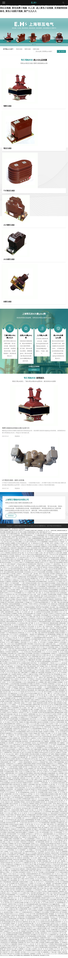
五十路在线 (52, 800)
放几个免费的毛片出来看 (25, 839)
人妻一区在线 (18, 567)
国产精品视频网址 (4, 712)
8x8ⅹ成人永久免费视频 (41, 650)
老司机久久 (46, 789)
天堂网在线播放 (21, 655)
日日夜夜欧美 (47, 578)
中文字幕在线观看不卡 (34, 719)
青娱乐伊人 (57, 698)
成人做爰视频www (42, 879)
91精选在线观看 (11, 593)
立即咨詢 (33, 369)
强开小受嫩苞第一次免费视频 (48, 743)
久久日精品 (55, 693)
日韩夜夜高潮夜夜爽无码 (32, 875)
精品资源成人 (22, 708)
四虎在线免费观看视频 (14, 605)
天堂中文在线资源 (14, 569)
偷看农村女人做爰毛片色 (16, 599)
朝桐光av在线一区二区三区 (60, 952)
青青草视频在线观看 (42, 869)
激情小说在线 (44, 597)
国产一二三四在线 (18, 764)
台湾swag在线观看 (22, 596)
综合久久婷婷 (38, 601)
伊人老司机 (6, 666)
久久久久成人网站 (41, 698)
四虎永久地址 (17, 588)
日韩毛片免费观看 (56, 623)
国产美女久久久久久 (18, 641)
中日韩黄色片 (31, 681)
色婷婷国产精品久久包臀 (60, 890)
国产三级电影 (14, 880)
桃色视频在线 (37, 597)
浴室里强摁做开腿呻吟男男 (56, 602)
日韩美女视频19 (48, 911)
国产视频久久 (35, 831)
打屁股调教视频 (17, 586)
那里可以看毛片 (52, 589)
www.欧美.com (22, 802)
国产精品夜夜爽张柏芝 (43, 602)
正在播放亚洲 (13, 554)
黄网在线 (47, 673)
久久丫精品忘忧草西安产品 (45, 677)
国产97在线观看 (48, 693)
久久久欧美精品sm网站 (22, 625)
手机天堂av (52, 918)
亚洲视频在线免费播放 (29, 609)
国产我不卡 (22, 677)
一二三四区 (22, 585)
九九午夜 (38, 920)
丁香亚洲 (21, 546)
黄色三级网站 (5, 858)
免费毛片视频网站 (15, 644)
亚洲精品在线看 (22, 578)
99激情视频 (45, 751)
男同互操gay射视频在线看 (41, 604)
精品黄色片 (18, 760)
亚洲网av (34, 952)
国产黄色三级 (49, 676)
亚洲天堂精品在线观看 (19, 938)
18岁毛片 (9, 714)
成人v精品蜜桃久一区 (10, 668)
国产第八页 (25, 567)
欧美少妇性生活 (63, 548)
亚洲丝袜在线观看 (54, 538)
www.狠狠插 (62, 634)
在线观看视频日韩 (61, 904)
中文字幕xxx (28, 556)
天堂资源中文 (51, 615)
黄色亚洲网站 (30, 542)
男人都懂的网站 (45, 954)
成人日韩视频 (22, 933)
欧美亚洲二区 (22, 714)
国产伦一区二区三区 (10, 671)
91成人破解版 (18, 543)
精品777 (33, 780)
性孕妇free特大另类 (60, 615)
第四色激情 (35, 682)
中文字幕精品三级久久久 (62, 583)
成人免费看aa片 (44, 756)
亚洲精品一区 (42, 626)
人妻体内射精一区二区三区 (26, 644)
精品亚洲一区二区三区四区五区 (21, 805)
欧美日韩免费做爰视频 (30, 938)
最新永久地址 (58, 800)
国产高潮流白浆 (23, 628)
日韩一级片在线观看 (33, 712)
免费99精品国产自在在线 (10, 930)
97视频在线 (19, 668)
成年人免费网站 (59, 577)
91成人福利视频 (31, 580)
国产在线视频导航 (7, 546)
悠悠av (24, 650)
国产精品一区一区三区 (56, 786)
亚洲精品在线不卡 (8, 808)
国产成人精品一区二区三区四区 (35, 811)
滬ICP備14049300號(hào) (54, 527)
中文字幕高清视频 (27, 869)
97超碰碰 (20, 768)
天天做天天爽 (62, 689)
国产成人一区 (31, 788)
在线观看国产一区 (28, 639)
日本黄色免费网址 (52, 792)
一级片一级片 (46, 891)
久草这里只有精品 (60, 585)
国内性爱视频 (42, 831)
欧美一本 (11, 764)
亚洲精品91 (14, 831)
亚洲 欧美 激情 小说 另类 (33, 535)
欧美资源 (55, 784)
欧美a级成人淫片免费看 (9, 558)
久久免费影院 (39, 559)
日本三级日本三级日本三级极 (53, 808)
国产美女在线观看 (10, 760)
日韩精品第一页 (26, 602)
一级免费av (38, 567)
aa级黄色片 (34, 740)
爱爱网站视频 (32, 716)
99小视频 (26, 724)
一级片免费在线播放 (56, 885)
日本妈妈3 (27, 936)
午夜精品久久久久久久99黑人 (23, 725)
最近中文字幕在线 (43, 593)
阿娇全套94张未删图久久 (23, 696)
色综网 (6, 703)
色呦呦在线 (15, 741)
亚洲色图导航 (36, 957)
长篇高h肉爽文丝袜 (12, 655)
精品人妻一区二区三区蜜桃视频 (54, 657)
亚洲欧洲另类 (43, 939)
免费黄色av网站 (36, 706)
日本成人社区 (44, 922)
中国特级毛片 (15, 714)
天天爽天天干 (46, 773)
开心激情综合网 (54, 781)
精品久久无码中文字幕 (12, 724)
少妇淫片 (25, 599)
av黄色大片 (22, 564)
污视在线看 (33, 895)
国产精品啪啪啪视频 (63, 681)
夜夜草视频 (59, 901)
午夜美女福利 (16, 754)
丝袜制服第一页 (61, 684)
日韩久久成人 (7, 811)
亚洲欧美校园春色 (8, 572)
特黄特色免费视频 (6, 752)
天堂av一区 (47, 668)
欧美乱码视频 (57, 831)
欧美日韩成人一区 (9, 589)
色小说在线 (3, 855)
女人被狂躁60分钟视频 (26, 746)
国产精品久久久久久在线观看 (10, 759)
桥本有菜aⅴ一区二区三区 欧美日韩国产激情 (34, 762)
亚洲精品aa (62, 832)
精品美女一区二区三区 (20, 553)
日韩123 (34, 869)
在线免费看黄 (54, 681)
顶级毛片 (59, 805)
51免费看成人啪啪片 (8, 588)
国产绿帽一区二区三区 (34, 625)
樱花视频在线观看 (59, 714)
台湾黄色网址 (28, 917)
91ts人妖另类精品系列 (54, 617)
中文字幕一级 (58, 883)
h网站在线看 (54, 668)
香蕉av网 (33, 896)
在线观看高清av (58, 601)
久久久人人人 (57, 665)
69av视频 (33, 936)
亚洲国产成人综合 (46, 931)
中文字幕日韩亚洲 (14, 871)
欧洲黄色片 (19, 676)
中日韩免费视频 (18, 594)
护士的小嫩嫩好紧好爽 (29, 661)
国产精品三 (24, 954)
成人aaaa (63, 676)
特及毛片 (27, 880)
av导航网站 (51, 946)
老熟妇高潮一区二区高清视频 (61, 730)
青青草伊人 (36, 605)
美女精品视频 (24, 738)
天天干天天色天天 (14, 636)
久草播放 (58, 791)
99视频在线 (44, 548)
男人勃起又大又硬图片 (33, 652)
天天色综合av (52, 724)
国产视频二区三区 (31, 861)
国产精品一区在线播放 (39, 933)
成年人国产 (12, 657)
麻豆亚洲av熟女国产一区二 (27, 642)
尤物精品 (21, 724)
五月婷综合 (55, 856)
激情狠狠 (63, 863)
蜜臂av (62, 569)
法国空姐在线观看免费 (8, 901)
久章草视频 (61, 767)
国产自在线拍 (26, 926)
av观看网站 (10, 781)
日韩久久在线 (64, 875)
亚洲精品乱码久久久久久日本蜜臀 (57, 788)
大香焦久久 (32, 736)
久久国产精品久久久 (14, 712)
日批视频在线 (3, 949)
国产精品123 (12, 562)
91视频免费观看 (51, 775)
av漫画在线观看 (33, 724)
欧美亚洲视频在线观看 (41, 583)
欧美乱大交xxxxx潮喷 (9, 553)
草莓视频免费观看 (54, 778)
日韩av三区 (39, 582)
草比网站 (20, 615)
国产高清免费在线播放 (26, 706)
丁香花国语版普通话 (63, 639)
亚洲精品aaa (35, 538)
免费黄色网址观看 (9, 775)
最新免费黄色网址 (9, 613)
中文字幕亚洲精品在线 (11, 634)
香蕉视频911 (63, 633)
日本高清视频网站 (33, 591)
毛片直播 (6, 789)
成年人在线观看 (12, 676)
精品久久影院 (46, 895)
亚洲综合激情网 (60, 724)
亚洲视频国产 (50, 572)
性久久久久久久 (34, 824)
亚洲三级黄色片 (55, 613)
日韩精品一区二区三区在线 (10, 853)
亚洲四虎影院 (5, 657)
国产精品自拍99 (23, 732)
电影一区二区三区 (13, 626)
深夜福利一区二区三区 (60, 720)
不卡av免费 (8, 689)
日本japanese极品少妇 (22, 566)
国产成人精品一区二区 (55, 701)
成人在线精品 (63, 628)
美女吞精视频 (29, 655)
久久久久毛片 (54, 955)
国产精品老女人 (50, 703)
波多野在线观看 (18, 832)
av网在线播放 (31, 786)
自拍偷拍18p (24, 601)
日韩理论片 (53, 759)
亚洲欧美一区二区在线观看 (22, 591)
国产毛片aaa (40, 807)
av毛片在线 (57, 695)
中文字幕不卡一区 (27, 792)
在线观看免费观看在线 (52, 689)
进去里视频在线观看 (36, 641)
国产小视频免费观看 (47, 621)
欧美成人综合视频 (46, 660)
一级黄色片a (61, 578)
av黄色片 (9, 548)
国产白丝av (30, 596)
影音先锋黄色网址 (25, 955)
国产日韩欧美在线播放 (45, 535)
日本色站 (26, 791)
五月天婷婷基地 (9, 791)
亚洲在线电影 (43, 942)
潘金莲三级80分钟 (48, 952)
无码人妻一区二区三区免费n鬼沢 (44, 618)
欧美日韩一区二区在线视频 (37, 794)
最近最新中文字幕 (44, 957)
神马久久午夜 (23, 542)
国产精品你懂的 (28, 666)
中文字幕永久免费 (63, 649)
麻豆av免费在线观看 (9, 574)
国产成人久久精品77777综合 (38, 637)
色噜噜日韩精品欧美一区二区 (12, 559)
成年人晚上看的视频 (53, 922)
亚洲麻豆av (59, 754)
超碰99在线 (25, 923)
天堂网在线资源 (4, 942)
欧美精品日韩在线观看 (31, 585)
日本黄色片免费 (6, 955)
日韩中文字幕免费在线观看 (26, 551)
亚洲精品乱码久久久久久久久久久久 (24, 607)
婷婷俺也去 (50, 700)
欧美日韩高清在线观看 (39, 727)
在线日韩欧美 (36, 655)
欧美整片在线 (27, 641)
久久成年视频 (24, 605)
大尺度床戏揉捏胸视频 (36, 730)
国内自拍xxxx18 (37, 545)
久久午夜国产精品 (44, 741)
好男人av (59, 789)
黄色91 (29, 722)
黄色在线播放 (31, 567)
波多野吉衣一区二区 (29, 561)
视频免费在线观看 (39, 558)
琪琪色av (7, 891)
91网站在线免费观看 (23, 776)
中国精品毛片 (64, 617)
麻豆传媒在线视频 (30, 947)
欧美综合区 (9, 792)
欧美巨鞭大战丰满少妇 (33, 738)
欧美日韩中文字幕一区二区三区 (27, 559)
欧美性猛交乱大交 (50, 819)
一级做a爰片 (32, 636)
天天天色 (33, 582)
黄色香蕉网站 (48, 674)
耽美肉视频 (56, 926)
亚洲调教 (29, 577)
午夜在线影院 (14, 578)
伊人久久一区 (21, 947)
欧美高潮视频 (22, 538)
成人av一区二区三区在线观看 (16, 661)
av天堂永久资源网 (20, 545)
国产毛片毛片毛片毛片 (48, 669)
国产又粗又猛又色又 (20, 821)
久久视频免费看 (49, 926)
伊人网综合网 (55, 867)
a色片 (54, 677)
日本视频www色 (61, 824)
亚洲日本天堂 (3, 696)
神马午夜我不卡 (8, 799)
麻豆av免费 (37, 752)
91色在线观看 (11, 751)
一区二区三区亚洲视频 (42, 800)
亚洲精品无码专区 (15, 660)
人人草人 (17, 738)
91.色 (27, 629)
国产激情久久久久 (7, 663)
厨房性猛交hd (18, 650)
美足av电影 (52, 609)
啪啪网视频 (64, 853)
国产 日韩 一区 (29, 545)
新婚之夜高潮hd (7, 615)
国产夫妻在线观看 (61, 896)
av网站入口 (25, 676)
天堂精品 (25, 735)
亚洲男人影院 (53, 847)
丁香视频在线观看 (63, 732)
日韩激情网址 (15, 583)
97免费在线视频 (30, 893)
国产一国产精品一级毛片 (48, 545)
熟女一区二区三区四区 (14, 618)
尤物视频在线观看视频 (30, 856)
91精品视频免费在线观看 (40, 639)
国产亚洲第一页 (39, 821)
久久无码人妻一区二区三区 (40, 607)
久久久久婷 (37, 561)
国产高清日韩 (10, 556)
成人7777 (52, 577)
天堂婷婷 (39, 931)
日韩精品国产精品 (43, 764)
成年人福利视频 (43, 562)
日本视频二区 (29, 570)
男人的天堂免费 (23, 807)
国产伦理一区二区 (51, 708)
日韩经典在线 (58, 658)
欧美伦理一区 (53, 904)
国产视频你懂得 (54, 859)
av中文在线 (20, 831)
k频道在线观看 (55, 633)
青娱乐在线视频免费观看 (7, 732)
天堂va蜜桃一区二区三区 (7, 537)
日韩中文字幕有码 (34, 847)
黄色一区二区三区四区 (44, 594)
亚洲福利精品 (51, 685)
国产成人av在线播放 (15, 955)
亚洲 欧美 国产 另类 (19, 556)
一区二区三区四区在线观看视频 (14, 684)
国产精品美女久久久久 (37, 577)
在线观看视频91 (20, 669)
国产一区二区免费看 (13, 690)
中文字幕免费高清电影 (44, 824)
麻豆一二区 (6, 770)
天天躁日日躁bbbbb (55, 582)
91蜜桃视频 (65, 883)
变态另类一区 (38, 813)
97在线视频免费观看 (51, 588)
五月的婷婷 (34, 950)
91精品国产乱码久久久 (54, 543)
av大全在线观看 (41, 703)
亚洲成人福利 (32, 872)
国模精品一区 (23, 811)
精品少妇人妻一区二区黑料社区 (7, 733)
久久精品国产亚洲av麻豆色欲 (10, 909)
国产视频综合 (7, 848)
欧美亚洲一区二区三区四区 (24, 623)
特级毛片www (55, 535)
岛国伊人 (4, 887)
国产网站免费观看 (18, 621)
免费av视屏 (15, 546)
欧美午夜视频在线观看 (36, 556)
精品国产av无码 (11, 949)
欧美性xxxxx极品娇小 (32, 802)
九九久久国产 (26, 543)
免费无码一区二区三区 (20, 558)
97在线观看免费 (45, 920)
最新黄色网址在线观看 (35, 610)
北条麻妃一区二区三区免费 (60, 540)
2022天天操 (32, 813)
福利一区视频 (57, 954)
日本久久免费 (63, 837)
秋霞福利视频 (60, 764)
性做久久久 (34, 800)
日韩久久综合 (27, 550)
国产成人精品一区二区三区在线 (25, 554)
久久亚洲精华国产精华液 (8, 633)
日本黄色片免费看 (31, 931)
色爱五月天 (61, 637)
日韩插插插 (59, 941)
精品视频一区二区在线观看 (31, 909)
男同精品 (23, 803)
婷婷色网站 (51, 722)
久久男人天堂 (64, 574)
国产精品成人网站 (16, 674)
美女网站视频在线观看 (53, 559)
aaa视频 (62, 538)
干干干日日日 (15, 564)
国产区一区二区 (21, 867)
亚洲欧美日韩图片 (15, 752)
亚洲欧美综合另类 (63, 760)
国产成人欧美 (20, 744)
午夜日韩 (2, 542)
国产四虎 (12, 891)
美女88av (65, 706)
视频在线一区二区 (47, 837)
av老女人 (8, 895)
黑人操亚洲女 (62, 593)
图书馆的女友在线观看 (5, 564)
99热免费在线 (12, 607)
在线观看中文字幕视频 (62, 596)
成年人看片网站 (36, 934)
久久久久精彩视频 (8, 577)
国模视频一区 (33, 698)
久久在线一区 (21, 853)
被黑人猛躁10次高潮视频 (51, 684)
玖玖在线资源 (31, 620)
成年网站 (56, 545)
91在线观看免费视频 (52, 770)
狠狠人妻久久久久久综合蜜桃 (14, 800)
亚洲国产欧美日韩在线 (14, 703)
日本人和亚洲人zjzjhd (8, 621)
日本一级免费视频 (12, 872)
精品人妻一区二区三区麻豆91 (29, 649)
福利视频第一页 (52, 915)
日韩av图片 (49, 933)
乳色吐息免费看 (41, 574)
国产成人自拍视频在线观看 (23, 665)
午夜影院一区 (59, 743)
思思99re (8, 917)
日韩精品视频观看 (22, 637)
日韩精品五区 (50, 879)
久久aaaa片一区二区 (60, 685)
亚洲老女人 (6, 928)
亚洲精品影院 (54, 872)
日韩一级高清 (40, 858)
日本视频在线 (56, 574)
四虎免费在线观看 (6, 538)
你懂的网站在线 (8, 754)
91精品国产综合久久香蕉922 (12, 681)
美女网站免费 (31, 898)
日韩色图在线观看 (19, 604)
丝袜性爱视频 (41, 802)
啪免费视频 (55, 548)
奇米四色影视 (27, 574)
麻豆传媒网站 (63, 690)
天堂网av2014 (9, 818)
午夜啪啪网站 (28, 617)
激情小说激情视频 (59, 661)
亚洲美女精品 (55, 542)
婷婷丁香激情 (41, 735)
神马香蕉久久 (17, 577)
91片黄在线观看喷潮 (14, 542)
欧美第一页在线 (4, 669)
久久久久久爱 (40, 693)
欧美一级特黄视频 (22, 535)
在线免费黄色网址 (23, 636)
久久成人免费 (27, 950)
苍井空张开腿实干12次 (38, 746)
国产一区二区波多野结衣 (52, 637)
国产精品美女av (53, 599)
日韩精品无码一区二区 (31, 679)
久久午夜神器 (19, 671)
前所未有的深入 (54, 832)
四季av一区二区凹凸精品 (41, 642)
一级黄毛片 (41, 679)
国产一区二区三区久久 (31, 612)
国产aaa (63, 623)
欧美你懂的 (41, 538)
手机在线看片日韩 (33, 776)
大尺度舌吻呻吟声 (11, 856)
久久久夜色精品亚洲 (34, 647)
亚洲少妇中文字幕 (22, 580)
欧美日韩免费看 (50, 620)
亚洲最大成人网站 (13, 911)
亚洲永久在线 (53, 829)
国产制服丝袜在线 (12, 695)
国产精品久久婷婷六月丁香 (53, 562)
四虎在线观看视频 (36, 899)
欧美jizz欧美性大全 (53, 597)
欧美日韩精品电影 (30, 708)
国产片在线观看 (37, 615)
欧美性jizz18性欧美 (14, 826)
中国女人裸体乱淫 (25, 703)
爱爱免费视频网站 (46, 663)
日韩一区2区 (28, 658)
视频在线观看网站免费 (11, 623)
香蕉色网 (45, 559)
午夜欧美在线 (3, 629)
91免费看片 (41, 912)
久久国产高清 (41, 671)
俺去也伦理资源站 (11, 625)
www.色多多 (5, 562)
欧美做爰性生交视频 (62, 704)
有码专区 (49, 641)
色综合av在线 (43, 687)
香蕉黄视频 (34, 839)
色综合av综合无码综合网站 (41, 589)
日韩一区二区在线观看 (31, 714)
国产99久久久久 (39, 835)
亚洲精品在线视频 (49, 944)
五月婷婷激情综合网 (51, 626)
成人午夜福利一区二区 (16, 620)
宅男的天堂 (41, 591)
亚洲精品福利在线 (42, 700)
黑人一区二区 (46, 582)
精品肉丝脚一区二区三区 (61, 923)
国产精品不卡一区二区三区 (46, 652)
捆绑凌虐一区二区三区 (61, 626)
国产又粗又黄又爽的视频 (40, 770)
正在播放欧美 (14, 689)
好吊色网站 (3, 714)
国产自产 (23, 730)
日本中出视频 (4, 877)
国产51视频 (21, 778)
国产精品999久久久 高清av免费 (54, 554)
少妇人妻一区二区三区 (32, 553)
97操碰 (56, 634)
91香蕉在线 (9, 596)
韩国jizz (46, 947)
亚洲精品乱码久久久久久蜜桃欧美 (14, 765)
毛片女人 (37, 922)
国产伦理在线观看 (9, 604)
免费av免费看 (24, 674)
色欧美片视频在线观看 (11, 535)
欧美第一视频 (64, 808)
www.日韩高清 (53, 895)
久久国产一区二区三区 (59, 725)
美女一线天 (58, 719)
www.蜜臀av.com (46, 786)
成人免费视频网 (7, 700)
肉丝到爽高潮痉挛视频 (43, 612)
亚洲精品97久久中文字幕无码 (42, 701)
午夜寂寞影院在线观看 (12, 629)
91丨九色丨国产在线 (40, 827)
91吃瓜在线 (18, 784)
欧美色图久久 (62, 859)
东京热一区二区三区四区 (28, 663)
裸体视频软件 (4, 781)
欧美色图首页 (62, 693)
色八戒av (65, 941)
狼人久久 (6, 911)
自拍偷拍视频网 (4, 676)
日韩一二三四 (23, 840)
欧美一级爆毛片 (20, 593)
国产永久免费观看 (57, 736)
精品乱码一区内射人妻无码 (15, 847)
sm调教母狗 (8, 583)
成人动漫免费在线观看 (31, 633)
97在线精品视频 (44, 796)
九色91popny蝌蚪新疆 (31, 829)
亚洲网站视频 (61, 605)
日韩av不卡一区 (44, 711)
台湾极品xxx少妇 (24, 647)
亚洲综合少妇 (40, 952)
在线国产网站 (14, 538)
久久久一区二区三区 (43, 839)
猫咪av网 (47, 888)
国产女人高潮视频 (6, 578)
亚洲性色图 (46, 577)
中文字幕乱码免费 (14, 585)
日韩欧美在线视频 (41, 633)
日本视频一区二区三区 (36, 837)
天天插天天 (54, 641)
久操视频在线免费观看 (45, 797)
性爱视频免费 (24, 711)
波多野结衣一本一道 (14, 794)
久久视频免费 (25, 864)
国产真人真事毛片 (5, 585)
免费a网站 (48, 885)
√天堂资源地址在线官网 (48, 898)
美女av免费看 (57, 799)
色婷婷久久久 (48, 542)
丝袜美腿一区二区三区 (58, 653)
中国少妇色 (52, 629)
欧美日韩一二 (7, 620)
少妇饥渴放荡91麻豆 (23, 652)
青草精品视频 (37, 570)
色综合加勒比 (46, 575)
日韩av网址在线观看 (29, 799)
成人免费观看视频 (52, 751)
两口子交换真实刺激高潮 (46, 738)
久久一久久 (5, 652)
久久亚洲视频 (49, 644)
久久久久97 (24, 577)
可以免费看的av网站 (18, 537)
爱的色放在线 (17, 746)
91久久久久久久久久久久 (20, 808)
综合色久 (59, 829)
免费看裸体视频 (52, 744)
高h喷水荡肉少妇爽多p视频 (15, 743)
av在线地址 (38, 660)
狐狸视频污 (33, 842)
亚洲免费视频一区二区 (60, 553)
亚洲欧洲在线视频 (28, 767)
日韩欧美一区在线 (53, 732)
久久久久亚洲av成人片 (47, 871)
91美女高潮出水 (8, 582)
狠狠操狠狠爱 (54, 578)
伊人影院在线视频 (4, 708)
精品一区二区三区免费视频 (54, 839)
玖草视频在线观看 (26, 800)
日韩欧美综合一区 (41, 566)
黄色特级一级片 (49, 843)
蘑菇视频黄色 (38, 898)
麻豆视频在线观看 (46, 551)
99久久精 (15, 596)
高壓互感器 (36, 49)
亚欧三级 (34, 792)
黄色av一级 (22, 569)
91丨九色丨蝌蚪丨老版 (54, 604)
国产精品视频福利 (41, 866)
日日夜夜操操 (28, 891)
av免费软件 (5, 941)
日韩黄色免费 (15, 883)
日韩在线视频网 (45, 617)
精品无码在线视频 (19, 574)
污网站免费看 (17, 893)
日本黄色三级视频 (12, 722)
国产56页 (48, 928)
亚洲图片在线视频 (13, 839)
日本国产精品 (11, 650)
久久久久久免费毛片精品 (24, 895)
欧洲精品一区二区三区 (54, 950)
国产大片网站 (21, 880)
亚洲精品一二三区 (42, 689)
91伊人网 (22, 617)
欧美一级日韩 (21, 740)
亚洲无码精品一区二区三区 (25, 789)
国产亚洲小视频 (52, 704)
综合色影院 (6, 847)
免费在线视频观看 (27, 797)
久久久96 (18, 711)
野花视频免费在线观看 (11, 936)
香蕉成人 (11, 832)
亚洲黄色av (46, 631)
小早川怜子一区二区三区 (42, 840)
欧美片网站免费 (21, 759)
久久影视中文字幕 (9, 567)
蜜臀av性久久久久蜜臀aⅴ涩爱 (28, 618)
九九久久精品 (37, 893)
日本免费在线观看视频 (49, 912)
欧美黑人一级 (61, 597)
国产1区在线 (4, 641)
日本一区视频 (57, 679)
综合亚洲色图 (34, 550)
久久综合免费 (11, 591)
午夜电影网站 (5, 605)
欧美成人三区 (53, 826)
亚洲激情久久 (7, 933)
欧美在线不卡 (44, 561)
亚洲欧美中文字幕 (9, 926)
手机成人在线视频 (15, 551)
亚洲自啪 (28, 677)
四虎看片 (16, 762)
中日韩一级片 (35, 594)
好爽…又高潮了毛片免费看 (40, 596)
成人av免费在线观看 (5, 551)
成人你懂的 (50, 890)
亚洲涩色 (36, 593)
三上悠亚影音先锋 (13, 708)
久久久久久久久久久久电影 (16, 666)
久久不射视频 (26, 773)
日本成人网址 (17, 898)
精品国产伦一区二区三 (31, 689)
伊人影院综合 (52, 741)
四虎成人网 (32, 660)
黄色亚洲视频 (49, 574)
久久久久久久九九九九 (16, 869)
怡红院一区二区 (24, 681)
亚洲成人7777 (49, 566)
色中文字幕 (15, 796)
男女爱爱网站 (56, 757)
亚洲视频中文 (40, 749)
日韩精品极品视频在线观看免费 (57, 612)
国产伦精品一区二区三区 (36, 773)
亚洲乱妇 (19, 575)
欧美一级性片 (41, 768)
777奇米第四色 (60, 607)
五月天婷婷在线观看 (20, 589)
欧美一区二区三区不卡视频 (42, 580)
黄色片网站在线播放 (53, 711)
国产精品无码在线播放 (59, 620)
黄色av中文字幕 (31, 558)
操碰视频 (16, 628)
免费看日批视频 (27, 765)
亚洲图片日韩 (42, 676)
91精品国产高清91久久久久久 (42, 564)
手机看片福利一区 (18, 797)
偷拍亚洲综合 (57, 566)
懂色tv (43, 567)
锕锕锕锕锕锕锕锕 (17, 698)
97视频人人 (32, 851)
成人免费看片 (29, 569)
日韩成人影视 (27, 621)
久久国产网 (45, 615)
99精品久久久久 (58, 717)
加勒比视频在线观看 (48, 835)
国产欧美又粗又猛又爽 (50, 864)
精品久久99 (13, 561)
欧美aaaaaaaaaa (44, 754)
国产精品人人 (59, 740)
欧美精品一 (44, 938)
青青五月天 (60, 895)
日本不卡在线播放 (40, 673)
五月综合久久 (17, 633)
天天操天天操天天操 (25, 824)
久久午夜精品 (49, 748)
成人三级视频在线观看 (53, 561)
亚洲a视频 (31, 586)
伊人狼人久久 (57, 925)
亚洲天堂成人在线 (46, 586)
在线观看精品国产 (44, 665)
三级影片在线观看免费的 (7, 730)
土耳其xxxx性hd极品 (52, 546)
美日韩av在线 (27, 653)
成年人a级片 (38, 586)
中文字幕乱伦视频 (29, 867)
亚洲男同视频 (35, 658)
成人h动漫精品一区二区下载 (51, 909)
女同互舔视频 (20, 561)
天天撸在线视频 (6, 717)
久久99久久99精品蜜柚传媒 (29, 684)
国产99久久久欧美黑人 (18, 609)
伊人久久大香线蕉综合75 (60, 835)
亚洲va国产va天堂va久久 (42, 788)
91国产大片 (50, 930)
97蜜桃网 (24, 784)
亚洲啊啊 (13, 545)
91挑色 (31, 597)
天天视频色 (26, 863)
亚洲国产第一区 (61, 588)
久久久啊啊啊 (31, 674)
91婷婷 (6, 542)
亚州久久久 (29, 538)
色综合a (57, 914)
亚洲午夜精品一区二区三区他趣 (52, 768)
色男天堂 (7, 599)
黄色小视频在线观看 (29, 669)
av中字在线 (46, 599)
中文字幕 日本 (51, 754)
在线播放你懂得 (43, 712)
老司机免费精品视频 (45, 847)
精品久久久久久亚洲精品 (10, 813)
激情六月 (9, 709)
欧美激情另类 (62, 872)
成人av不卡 (34, 574)
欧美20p (4, 540)
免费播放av (63, 559)
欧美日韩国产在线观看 (43, 550)
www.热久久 (36, 764)
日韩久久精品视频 (39, 947)
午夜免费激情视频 (59, 851)
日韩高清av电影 (38, 551)
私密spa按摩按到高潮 (48, 540)
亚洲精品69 (61, 807)
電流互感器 (19, 49)
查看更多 (11, 517)
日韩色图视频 (3, 655)
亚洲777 (5, 593)
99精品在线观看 (22, 679)
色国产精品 (19, 602)
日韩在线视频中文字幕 (44, 605)
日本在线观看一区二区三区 (38, 810)
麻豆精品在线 (17, 786)
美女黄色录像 (62, 666)
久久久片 (28, 780)
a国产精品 (18, 657)
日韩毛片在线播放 (12, 652)
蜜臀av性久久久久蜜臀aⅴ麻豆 (56, 880)
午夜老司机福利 (48, 728)
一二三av (21, 653)
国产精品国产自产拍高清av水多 (36, 791)
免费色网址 (22, 871)
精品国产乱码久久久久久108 (31, 546)
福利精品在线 (25, 586)
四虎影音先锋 (54, 605)
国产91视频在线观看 (27, 890)
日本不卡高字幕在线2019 (22, 597)
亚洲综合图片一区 (23, 690)
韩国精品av (7, 580)
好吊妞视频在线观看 (39, 542)
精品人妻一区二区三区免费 (49, 783)
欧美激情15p (9, 679)
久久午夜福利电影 (47, 813)
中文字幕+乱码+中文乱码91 (47, 725)
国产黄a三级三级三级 (42, 696)
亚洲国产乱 (23, 548)
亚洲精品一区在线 (23, 770)
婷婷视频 (47, 682)
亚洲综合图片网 (11, 711)
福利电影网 (9, 741)
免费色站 (23, 842)
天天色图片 (38, 736)
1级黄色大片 (57, 644)
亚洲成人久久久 (35, 845)
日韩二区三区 (62, 821)
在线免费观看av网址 (9, 649)
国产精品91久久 (30, 835)
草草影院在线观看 (22, 887)
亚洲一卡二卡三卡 (12, 693)
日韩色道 (21, 762)
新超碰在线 (39, 818)
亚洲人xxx (12, 543)
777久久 (12, 717)
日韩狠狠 (11, 858)
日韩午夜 (40, 776)
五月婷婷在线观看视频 (25, 582)
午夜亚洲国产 (40, 888)
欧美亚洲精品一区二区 (52, 639)
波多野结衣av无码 (32, 879)
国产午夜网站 (55, 837)
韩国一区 (47, 538)
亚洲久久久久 (6, 569)
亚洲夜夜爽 (21, 944)
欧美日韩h (13, 784)
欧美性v (55, 716)
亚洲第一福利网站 (61, 891)
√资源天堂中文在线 (14, 903)
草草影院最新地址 (28, 537)
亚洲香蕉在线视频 (53, 877)
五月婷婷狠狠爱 (29, 783)
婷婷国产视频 (64, 562)
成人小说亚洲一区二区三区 (31, 626)
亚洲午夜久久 (33, 696)
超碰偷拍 (49, 633)
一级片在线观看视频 (19, 791)
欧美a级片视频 (46, 681)
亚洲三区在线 (48, 567)
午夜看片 (37, 832)
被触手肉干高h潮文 (34, 676)
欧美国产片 (50, 938)
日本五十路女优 (12, 875)
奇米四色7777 (45, 880)
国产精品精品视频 (6, 923)
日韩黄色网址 (57, 537)
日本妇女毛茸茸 (57, 866)
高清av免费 (16, 572)
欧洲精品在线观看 (57, 567)
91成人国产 (46, 556)
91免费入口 (61, 810)
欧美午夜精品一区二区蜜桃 (32, 942)
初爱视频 (58, 636)
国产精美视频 (53, 631)
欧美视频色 (57, 569)
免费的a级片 (57, 700)
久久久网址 (44, 610)
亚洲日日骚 (9, 673)
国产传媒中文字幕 (30, 757)
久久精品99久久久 (10, 540)
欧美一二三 (56, 645)
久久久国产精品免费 (12, 768)
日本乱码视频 (53, 901)
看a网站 (2, 628)
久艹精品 (52, 954)
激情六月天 (12, 602)
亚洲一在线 (54, 772)
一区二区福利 (6, 642)
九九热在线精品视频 (14, 685)
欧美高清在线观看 (63, 535)
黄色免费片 (18, 954)
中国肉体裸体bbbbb (5, 550)
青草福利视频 (57, 676)
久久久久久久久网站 (42, 720)
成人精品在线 (38, 663)
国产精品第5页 (52, 752)
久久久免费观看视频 (21, 757)
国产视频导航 (52, 740)
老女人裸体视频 (60, 775)
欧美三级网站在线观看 (22, 872)
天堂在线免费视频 (38, 783)
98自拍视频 (30, 645)
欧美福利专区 (50, 869)
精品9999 (7, 545)
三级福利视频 (22, 877)
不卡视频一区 (11, 738)
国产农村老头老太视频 (52, 666)
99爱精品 (62, 757)
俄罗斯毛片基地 (12, 906)
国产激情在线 (44, 569)
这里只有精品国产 (11, 566)
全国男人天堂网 (53, 764)
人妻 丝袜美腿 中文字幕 (25, 837)
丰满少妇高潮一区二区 (32, 628)
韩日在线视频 (52, 585)
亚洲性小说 (19, 610)
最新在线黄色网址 (48, 858)
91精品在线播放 (11, 834)
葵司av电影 (55, 687)
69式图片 (14, 575)
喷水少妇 (44, 641)
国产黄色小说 (9, 727)
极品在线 (38, 757)
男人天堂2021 (6, 639)
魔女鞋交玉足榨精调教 (43, 724)
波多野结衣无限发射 (36, 621)
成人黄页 (22, 754)
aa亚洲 (52, 925)
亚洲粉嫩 (28, 842)
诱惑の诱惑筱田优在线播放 (38, 808)
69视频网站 (29, 548)
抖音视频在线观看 (29, 564)
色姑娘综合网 (54, 709)
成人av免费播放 (40, 684)
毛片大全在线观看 (61, 589)
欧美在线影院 (63, 645)
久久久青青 (21, 695)
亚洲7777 (15, 732)
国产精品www (21, 909)
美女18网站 (16, 617)
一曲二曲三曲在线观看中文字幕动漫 (29, 562)
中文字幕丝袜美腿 (49, 649)
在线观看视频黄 (37, 548)
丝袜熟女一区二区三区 (30, 749)
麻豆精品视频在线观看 (48, 714)
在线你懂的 (21, 658)
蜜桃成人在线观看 (31, 807)
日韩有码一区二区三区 (31, 874)
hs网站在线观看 (35, 882)
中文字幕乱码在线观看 (42, 850)
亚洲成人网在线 (16, 548)
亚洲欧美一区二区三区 (45, 853)
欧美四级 (52, 575)
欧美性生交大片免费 (41, 657)
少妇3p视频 (44, 851)
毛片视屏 (50, 548)
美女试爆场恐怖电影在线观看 (22, 687)
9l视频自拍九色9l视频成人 (61, 756)
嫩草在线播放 (55, 813)
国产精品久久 (18, 649)
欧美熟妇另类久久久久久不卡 (41, 877)
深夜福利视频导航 (27, 764)
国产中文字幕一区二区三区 (58, 797)
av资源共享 (57, 572)
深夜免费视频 (64, 831)
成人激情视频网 (61, 692)
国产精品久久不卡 (35, 722)
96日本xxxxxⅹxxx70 (17, 663)
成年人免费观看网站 (55, 682)
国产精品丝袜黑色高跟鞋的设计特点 (17, 570)
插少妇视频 (32, 657)
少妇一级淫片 (43, 719)
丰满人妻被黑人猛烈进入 (56, 673)
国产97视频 (32, 818)
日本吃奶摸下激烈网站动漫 (11, 653)
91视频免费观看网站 (37, 540)
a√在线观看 (40, 578)
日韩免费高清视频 (51, 596)
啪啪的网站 (53, 824)
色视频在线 (51, 601)
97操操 (29, 594)
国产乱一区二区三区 (29, 815)
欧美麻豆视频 (33, 888)
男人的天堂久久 (18, 864)
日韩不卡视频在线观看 (35, 751)
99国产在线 (31, 887)
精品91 (11, 805)
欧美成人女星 (32, 588)
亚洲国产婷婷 (50, 720)
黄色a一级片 (42, 628)
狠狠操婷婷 (20, 550)
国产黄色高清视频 (60, 696)
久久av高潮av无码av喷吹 (9, 890)
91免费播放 (14, 615)
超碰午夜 (56, 760)
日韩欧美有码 (13, 550)
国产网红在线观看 (38, 733)
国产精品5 (43, 757)
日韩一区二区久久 (56, 875)
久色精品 (44, 907)
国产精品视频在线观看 (18, 701)
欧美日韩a (37, 799)
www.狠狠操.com (42, 546)
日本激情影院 (21, 936)
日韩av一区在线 (19, 773)
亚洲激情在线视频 (23, 883)
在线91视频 (27, 701)
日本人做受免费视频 (12, 882)
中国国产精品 (26, 888)
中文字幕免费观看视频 (50, 636)
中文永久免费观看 (21, 835)
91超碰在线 (5, 626)
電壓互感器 (27, 49)
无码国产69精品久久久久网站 (61, 712)
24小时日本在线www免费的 (31, 695)
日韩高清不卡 (30, 877)
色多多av (43, 736)
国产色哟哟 (51, 756)
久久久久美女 (61, 546)
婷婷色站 (38, 717)
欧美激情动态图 (32, 566)
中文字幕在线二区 (21, 906)
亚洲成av (25, 620)
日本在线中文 (32, 772)
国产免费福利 (35, 754)
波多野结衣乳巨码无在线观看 (43, 613)
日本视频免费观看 (23, 911)
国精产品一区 (63, 542)
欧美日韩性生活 (54, 550)
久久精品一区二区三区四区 (21, 613)
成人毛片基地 (22, 629)
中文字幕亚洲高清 (18, 727)
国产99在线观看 (28, 907)
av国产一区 (51, 863)
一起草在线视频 (25, 588)
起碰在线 (6, 888)
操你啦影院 (21, 626)
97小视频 (35, 554)
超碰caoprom (62, 709)
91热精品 (50, 610)
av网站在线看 (49, 645)
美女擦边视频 (16, 780)
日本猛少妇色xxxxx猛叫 (39, 645)
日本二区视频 (10, 855)
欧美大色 (62, 582)
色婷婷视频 (56, 610)
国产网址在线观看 (15, 728)
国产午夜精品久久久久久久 (8, 829)
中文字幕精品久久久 (23, 719)
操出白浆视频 (11, 601)
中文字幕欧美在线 (44, 625)
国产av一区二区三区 (28, 727)
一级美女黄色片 (26, 575)
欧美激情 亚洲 (32, 717)
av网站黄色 (31, 601)
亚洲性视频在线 (51, 553)
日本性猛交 (26, 813)
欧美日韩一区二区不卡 (34, 629)
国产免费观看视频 (39, 636)
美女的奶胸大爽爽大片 (5, 575)
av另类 (39, 740)
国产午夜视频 (40, 668)
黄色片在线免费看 (22, 722)
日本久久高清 (10, 645)
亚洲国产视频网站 (29, 589)
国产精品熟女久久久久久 (58, 911)
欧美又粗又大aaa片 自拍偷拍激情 (58, 594)
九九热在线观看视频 (56, 586)
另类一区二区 (59, 776)
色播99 (46, 585)
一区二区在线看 (63, 711)
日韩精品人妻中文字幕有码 (41, 805)
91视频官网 (53, 692)
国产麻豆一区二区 (15, 700)
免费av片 (47, 692)
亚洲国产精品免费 (30, 650)
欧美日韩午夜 (64, 762)
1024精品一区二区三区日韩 (10, 783)
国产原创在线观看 (11, 835)
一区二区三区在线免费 (60, 733)
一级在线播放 (56, 628)
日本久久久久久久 (8, 746)
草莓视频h (17, 562)
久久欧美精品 (44, 685)
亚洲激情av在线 (59, 575)
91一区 (23, 633)
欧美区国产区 (45, 818)
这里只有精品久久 (24, 660)
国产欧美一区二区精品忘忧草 (30, 768)
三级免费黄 (8, 869)
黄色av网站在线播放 (34, 756)
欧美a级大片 (52, 818)
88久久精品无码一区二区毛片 (7, 954)
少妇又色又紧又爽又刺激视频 (55, 570)
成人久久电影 (44, 570)
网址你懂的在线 (14, 802)
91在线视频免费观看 (24, 720)
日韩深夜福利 (28, 744)
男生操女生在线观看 (15, 692)
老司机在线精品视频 (32, 578)
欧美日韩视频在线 (11, 867)
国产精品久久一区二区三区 (51, 558)
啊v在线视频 (6, 602)
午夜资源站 (3, 535)
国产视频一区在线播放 (33, 711)
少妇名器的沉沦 (51, 583)
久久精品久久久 (17, 914)
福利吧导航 (47, 855)
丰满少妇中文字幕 (53, 556)
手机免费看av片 (60, 811)
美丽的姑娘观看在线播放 (45, 623)
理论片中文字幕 (41, 649)
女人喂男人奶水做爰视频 (47, 717)
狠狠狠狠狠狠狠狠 (29, 821)
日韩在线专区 (38, 681)
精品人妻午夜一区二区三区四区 (23, 540)
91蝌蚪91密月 (12, 748)
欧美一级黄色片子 (40, 819)
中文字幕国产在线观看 (59, 652)
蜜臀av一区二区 (42, 553)
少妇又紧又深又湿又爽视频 (28, 631)
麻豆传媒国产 (52, 580)
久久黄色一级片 (42, 554)
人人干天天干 (13, 580)
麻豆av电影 (22, 583)
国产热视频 (30, 685)
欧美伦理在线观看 (52, 816)
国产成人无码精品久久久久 (57, 660)
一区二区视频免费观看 (38, 537)
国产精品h (59, 631)
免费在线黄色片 (7, 612)
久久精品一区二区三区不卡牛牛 (36, 883)
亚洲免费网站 (8, 609)
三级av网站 (6, 842)
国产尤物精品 (4, 650)
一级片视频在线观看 (39, 843)
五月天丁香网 (36, 569)
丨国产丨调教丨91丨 (48, 695)
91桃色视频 (45, 601)
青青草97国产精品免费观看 (56, 564)
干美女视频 (41, 874)
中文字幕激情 (53, 773)
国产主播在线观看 (62, 550)
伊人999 (30, 682)
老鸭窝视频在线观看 (29, 848)
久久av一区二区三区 (47, 653)
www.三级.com (25, 610)
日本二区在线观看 (49, 537)
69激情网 (7, 554)
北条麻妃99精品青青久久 (28, 914)
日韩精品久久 (54, 655)
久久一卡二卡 (62, 663)
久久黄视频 (27, 604)
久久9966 (37, 620)
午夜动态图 (14, 895)
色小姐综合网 (8, 931)
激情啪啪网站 (44, 543)
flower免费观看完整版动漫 (15, 888)
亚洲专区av (29, 808)
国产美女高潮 (7, 947)
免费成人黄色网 (24, 572)
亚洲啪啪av (50, 712)
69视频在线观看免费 (54, 593)
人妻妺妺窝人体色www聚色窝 (35, 599)
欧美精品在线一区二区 (35, 543)
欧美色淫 (44, 815)
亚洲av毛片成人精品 (9, 772)
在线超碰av (31, 770)
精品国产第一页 (31, 930)
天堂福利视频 (16, 840)
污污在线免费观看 (41, 588)
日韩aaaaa (50, 569)
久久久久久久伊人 (4, 618)
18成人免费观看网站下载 (62, 609)
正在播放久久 (55, 551)
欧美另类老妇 (16, 842)
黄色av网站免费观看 (45, 647)
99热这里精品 (35, 666)
